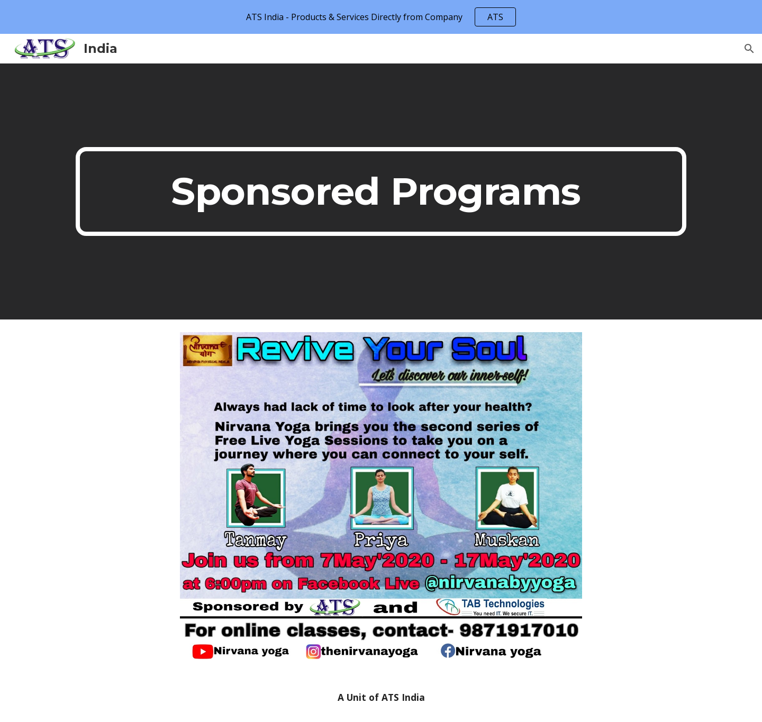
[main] (381, 191)
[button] (749, 48)
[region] (381, 17)
